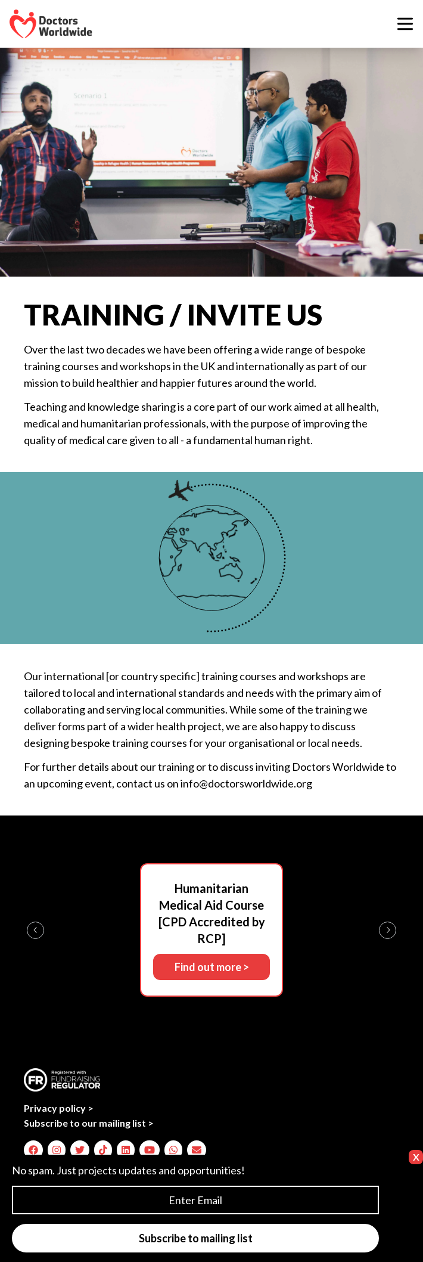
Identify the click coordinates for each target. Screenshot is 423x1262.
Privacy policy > (59, 1108)
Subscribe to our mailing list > (89, 1122)
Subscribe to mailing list (196, 1238)
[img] (33, 1149)
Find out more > (212, 966)
